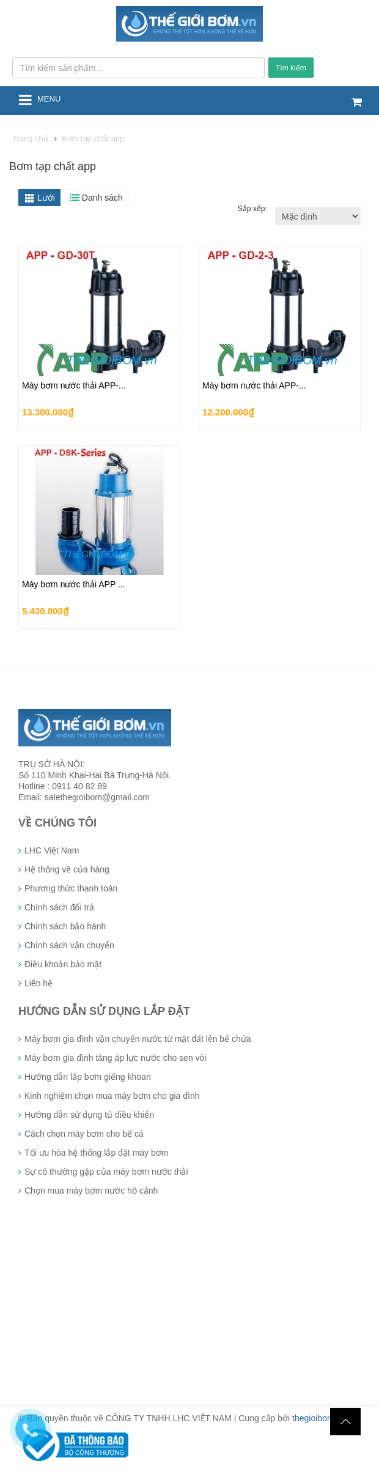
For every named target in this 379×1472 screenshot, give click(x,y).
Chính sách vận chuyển (69, 945)
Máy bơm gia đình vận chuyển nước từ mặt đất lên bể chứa (137, 1039)
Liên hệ (38, 983)
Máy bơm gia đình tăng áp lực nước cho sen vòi (115, 1058)
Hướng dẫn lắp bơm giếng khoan (87, 1077)
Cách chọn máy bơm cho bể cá (84, 1134)
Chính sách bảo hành (65, 926)
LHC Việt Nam (51, 850)
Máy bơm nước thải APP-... (74, 385)
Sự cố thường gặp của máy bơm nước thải (106, 1171)
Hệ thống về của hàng (66, 869)
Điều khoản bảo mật (62, 964)
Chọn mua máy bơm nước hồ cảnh (91, 1190)
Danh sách (102, 198)
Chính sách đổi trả (59, 907)
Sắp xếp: (253, 208)
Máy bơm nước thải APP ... (73, 584)
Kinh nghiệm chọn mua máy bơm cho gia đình (111, 1096)
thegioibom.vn (318, 1418)
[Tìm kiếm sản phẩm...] (138, 67)
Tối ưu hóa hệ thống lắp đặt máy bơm (96, 1153)
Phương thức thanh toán (70, 888)
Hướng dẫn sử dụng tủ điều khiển (89, 1115)
